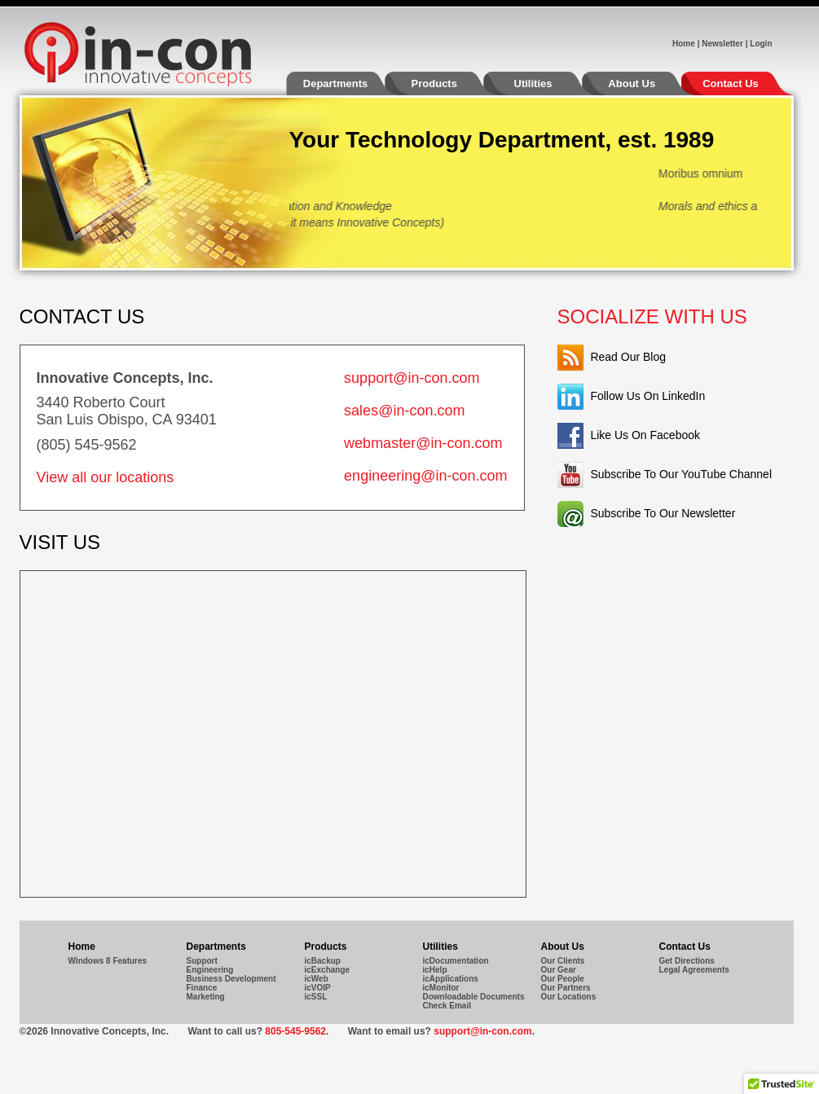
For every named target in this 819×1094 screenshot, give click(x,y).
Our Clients (563, 960)
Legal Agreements (694, 969)
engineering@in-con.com (425, 476)
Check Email (447, 1005)
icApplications (450, 978)
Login (761, 43)
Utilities (549, 86)
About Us (648, 86)
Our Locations (569, 996)
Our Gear (558, 969)
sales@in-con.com (404, 410)
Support (202, 960)
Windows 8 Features (108, 960)
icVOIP (318, 987)
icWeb (316, 978)
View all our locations (105, 477)
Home (683, 43)
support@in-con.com (411, 378)
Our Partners (566, 987)
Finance (202, 987)
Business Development (231, 978)
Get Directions (687, 960)
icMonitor (441, 987)
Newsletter (722, 43)
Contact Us (730, 83)
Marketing (206, 996)
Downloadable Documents (474, 996)
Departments (352, 86)
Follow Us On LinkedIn (647, 395)
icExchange (327, 969)
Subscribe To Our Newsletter (662, 513)
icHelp (435, 969)
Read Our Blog (628, 356)
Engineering (210, 969)
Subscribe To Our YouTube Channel (681, 474)
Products (451, 86)
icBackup (323, 960)
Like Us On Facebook (645, 435)
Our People (562, 978)
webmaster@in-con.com (423, 443)
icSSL (316, 996)
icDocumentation (456, 960)
